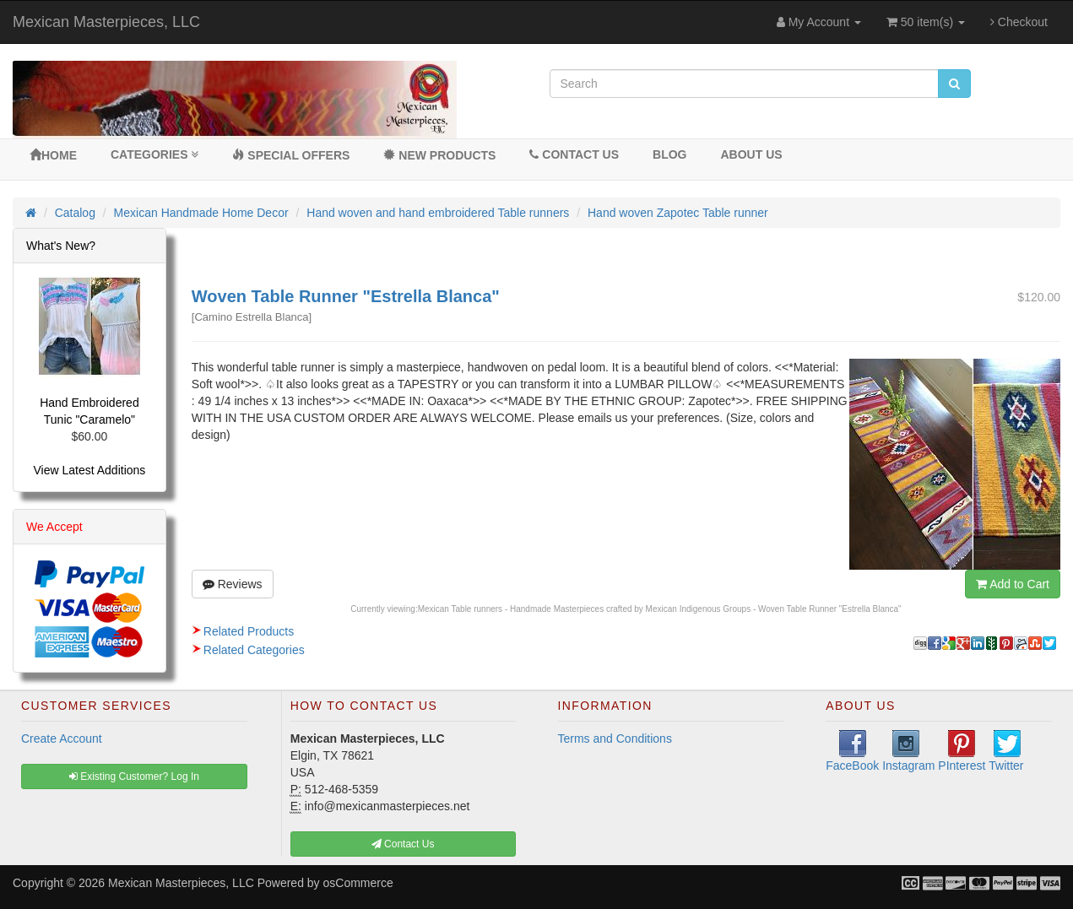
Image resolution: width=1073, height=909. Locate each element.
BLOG (669, 154)
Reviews (233, 584)
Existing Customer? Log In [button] (134, 776)
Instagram (908, 751)
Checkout (1019, 22)
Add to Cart (1012, 584)
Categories (154, 154)
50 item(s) (925, 22)
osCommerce (358, 883)
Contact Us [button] (403, 844)
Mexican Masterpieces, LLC (106, 22)
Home (53, 155)
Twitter (1006, 751)
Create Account (61, 738)
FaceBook (852, 751)
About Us (751, 154)
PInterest (961, 751)
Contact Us (574, 154)
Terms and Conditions (615, 738)
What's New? (60, 245)
